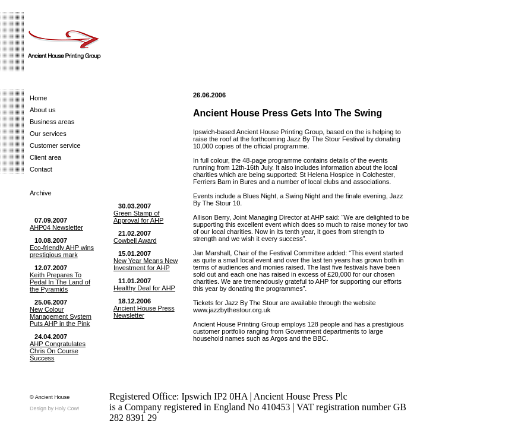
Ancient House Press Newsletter (144, 312)
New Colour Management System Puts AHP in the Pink (60, 316)
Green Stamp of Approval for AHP (138, 217)
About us (42, 109)
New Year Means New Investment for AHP (145, 264)
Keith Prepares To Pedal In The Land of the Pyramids (60, 282)
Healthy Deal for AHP (144, 288)
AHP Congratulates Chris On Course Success (58, 351)
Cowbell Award (135, 240)
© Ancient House (49, 397)
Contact (41, 169)
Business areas (52, 121)
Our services (48, 133)
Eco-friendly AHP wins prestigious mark (62, 251)
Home (38, 98)
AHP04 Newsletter (56, 227)
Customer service (55, 145)
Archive (41, 193)
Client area (45, 157)
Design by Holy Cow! (55, 408)
